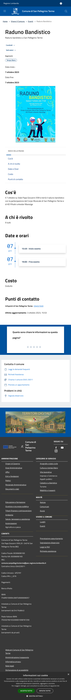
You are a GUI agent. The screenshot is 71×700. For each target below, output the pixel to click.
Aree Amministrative (13, 467)
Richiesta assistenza (48, 551)
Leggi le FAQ (45, 547)
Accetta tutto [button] (26, 691)
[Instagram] (56, 451)
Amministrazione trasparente (17, 657)
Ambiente (9, 514)
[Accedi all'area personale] (61, 3)
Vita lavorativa (46, 472)
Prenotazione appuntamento (51, 538)
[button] (35, 696)
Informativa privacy (13, 661)
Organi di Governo (12, 463)
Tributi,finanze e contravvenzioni (18, 510)
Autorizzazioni (11, 523)
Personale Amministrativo (15, 484)
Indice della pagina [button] (16, 151)
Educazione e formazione (15, 502)
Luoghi (42, 521)
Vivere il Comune (18, 21)
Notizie (43, 502)
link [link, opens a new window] (58, 686)
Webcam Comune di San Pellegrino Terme (19, 651)
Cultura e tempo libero (49, 467)
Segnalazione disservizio (49, 542)
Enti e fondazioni (12, 476)
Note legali (9, 665)
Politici (8, 480)
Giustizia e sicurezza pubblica (17, 506)
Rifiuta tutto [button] (45, 691)
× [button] (68, 674)
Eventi (30, 21)
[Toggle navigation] (4, 11)
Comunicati (44, 506)
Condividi (11, 45)
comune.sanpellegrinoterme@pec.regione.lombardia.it (23, 563)
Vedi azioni (11, 50)
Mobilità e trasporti (47, 490)
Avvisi (42, 510)
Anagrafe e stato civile (49, 463)
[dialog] (35, 686)
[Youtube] (62, 447)
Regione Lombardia (11, 3)
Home (5, 21)
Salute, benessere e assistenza (17, 519)
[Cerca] (66, 11)
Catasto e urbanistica (48, 482)
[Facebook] (56, 447)
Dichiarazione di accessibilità (16, 670)
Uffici (7, 472)
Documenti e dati (12, 489)
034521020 (38, 306)
